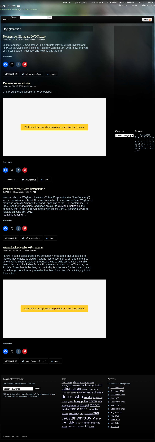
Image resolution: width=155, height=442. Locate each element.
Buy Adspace (97, 2)
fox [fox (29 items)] (94, 398)
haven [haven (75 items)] (93, 401)
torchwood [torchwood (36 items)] (87, 423)
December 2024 (117, 388)
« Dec (137, 151)
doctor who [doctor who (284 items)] (72, 396)
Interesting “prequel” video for (24, 189)
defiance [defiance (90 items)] (87, 392)
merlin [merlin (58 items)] (65, 409)
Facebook (123, 5)
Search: (15, 17)
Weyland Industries (69, 206)
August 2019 (116, 412)
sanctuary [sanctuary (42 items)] (74, 413)
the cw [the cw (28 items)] (98, 419)
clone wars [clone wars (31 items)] (93, 389)
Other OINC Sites (148, 5)
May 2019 (115, 423)
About (141, 2)
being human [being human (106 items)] (71, 388)
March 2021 (116, 405)
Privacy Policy (81, 2)
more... (53, 74)
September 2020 (118, 409)
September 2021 (118, 402)
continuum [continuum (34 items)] (76, 393)
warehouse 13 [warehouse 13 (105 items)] (77, 426)
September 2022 (118, 395)
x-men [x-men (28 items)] (91, 427)
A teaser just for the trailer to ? (23, 247)
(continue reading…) (14, 214)
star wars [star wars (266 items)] (77, 418)
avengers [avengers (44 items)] (66, 385)
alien (28, 238)
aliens (28, 74)
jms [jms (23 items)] (78, 405)
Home (5, 19)
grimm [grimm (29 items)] (71, 401)
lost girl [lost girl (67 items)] (84, 405)
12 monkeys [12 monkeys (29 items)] (67, 382)
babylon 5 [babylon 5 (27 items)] (76, 385)
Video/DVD (41, 39)
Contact (151, 2)
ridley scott (41, 361)
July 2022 (115, 398)
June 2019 (115, 419)
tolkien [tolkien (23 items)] (78, 423)
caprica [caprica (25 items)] (84, 389)
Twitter (134, 5)
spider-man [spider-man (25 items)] (88, 414)
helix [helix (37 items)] (100, 401)
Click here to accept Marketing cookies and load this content (54, 127)
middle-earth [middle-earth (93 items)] (78, 409)
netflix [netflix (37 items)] (95, 409)
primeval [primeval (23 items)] (65, 414)
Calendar (67, 2)
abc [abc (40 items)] (75, 382)
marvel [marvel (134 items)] (95, 405)
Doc (7, 39)
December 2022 (117, 391)
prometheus (37, 74)
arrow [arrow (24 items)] (86, 382)
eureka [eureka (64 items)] (88, 397)
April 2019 (115, 426)
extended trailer (16, 83)
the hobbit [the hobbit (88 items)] (68, 422)
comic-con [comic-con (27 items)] (66, 393)
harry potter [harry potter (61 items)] (81, 401)
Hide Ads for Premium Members (120, 2)
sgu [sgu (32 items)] (81, 413)
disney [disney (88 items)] (98, 392)
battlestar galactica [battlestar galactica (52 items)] (91, 385)
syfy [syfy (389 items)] (91, 417)
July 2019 (115, 416)
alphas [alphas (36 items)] (80, 382)
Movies (33, 39)
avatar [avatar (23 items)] (91, 382)
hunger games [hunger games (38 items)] (69, 405)
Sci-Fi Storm (10, 6)
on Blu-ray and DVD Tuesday (24, 36)
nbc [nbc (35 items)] (90, 409)
